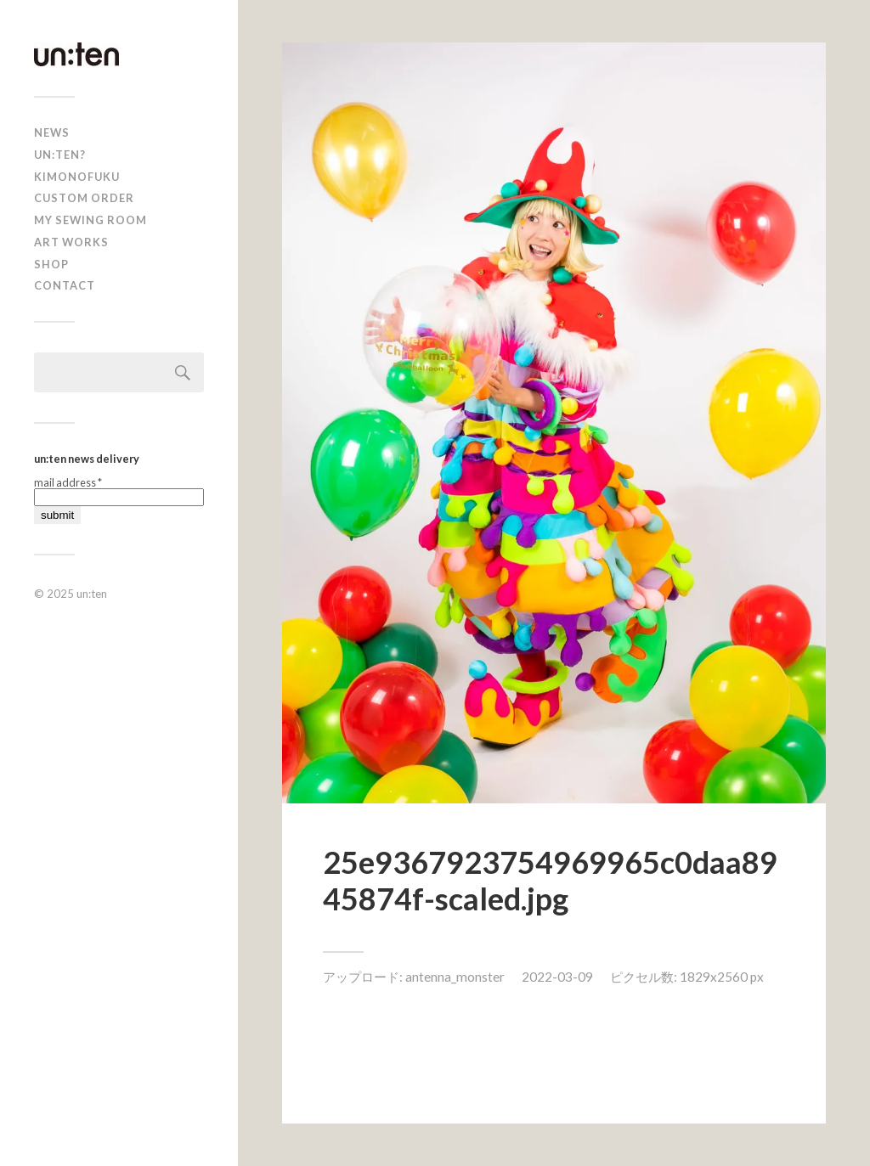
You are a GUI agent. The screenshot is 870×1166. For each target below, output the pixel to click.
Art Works (71, 242)
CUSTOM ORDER (84, 198)
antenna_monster (455, 976)
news (52, 132)
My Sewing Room (90, 220)
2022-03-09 (557, 976)
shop (51, 264)
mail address (68, 482)
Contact (64, 285)
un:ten (91, 593)
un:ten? (60, 154)
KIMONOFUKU (77, 176)
